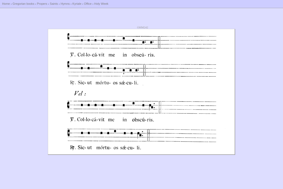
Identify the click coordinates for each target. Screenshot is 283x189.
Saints (54, 3)
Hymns (65, 3)
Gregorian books (23, 3)
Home (6, 3)
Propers (42, 3)
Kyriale (76, 3)
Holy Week (101, 3)
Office (88, 3)
